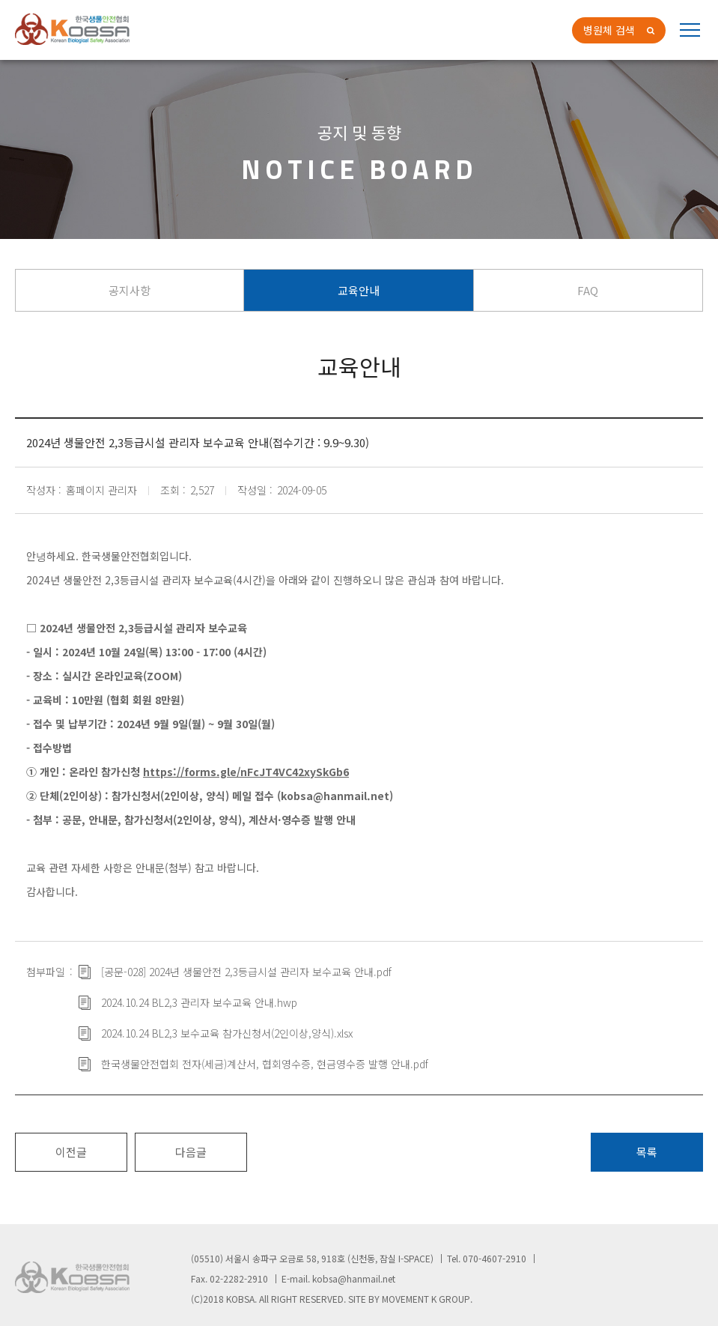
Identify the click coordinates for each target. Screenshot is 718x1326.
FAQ (587, 290)
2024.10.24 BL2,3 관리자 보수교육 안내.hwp (199, 1002)
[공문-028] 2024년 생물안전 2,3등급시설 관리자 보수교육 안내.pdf (246, 971)
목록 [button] (646, 1152)
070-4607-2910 (494, 1258)
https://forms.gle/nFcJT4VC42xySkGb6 (246, 771)
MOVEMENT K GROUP (426, 1298)
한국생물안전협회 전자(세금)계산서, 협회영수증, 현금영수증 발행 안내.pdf (264, 1063)
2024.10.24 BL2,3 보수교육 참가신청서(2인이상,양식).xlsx (227, 1033)
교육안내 (359, 290)
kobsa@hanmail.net (353, 1278)
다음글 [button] (191, 1152)
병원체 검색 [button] (609, 29)
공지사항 (129, 290)
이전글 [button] (71, 1152)
